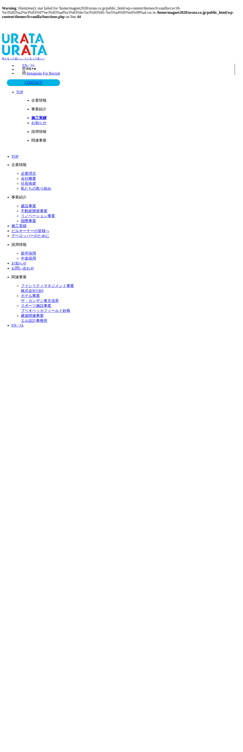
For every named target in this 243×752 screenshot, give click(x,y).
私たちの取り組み (36, 188)
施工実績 (19, 225)
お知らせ (39, 122)
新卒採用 (28, 253)
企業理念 (28, 173)
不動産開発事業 (34, 210)
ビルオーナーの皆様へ (30, 230)
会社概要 (28, 178)
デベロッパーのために (30, 235)
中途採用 (28, 258)
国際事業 (28, 220)
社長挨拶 (28, 183)
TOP (20, 92)
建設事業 (28, 205)
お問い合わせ (22, 268)
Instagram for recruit (41, 73)
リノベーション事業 (38, 215)
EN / (29, 66)
